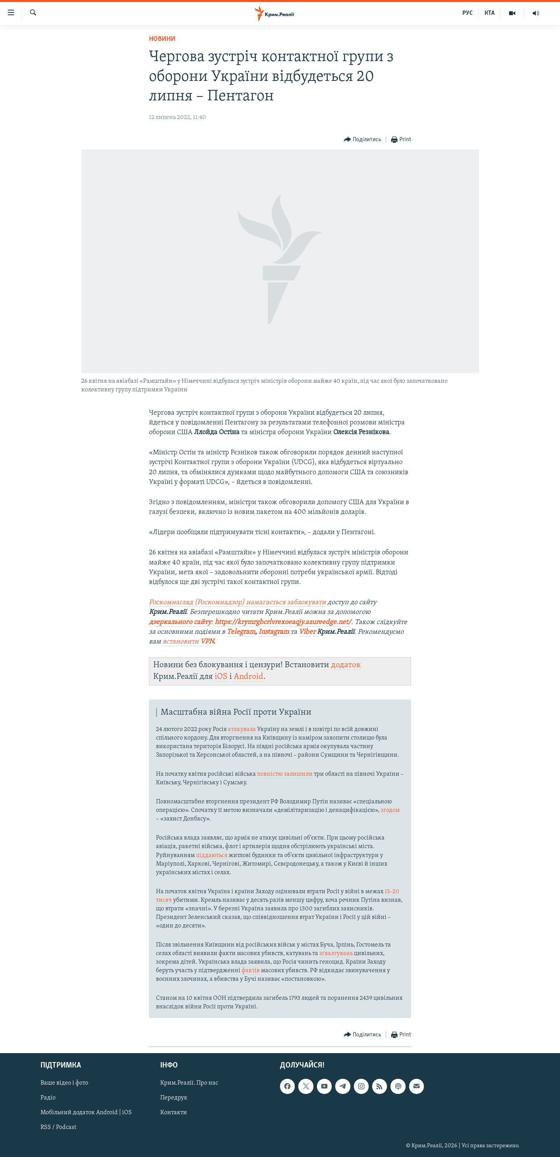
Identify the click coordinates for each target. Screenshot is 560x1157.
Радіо (48, 1098)
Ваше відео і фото (64, 1083)
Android (248, 677)
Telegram (241, 632)
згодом (390, 810)
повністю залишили (285, 774)
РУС (467, 13)
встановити (188, 641)
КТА (490, 13)
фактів (251, 971)
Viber (308, 632)
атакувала (242, 729)
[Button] (363, 140)
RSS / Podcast (58, 1128)
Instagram (274, 632)
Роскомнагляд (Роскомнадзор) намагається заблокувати (237, 602)
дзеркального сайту (180, 622)
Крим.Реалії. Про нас (189, 1083)
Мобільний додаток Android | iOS (86, 1113)
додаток (346, 665)
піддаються (212, 855)
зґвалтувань (336, 953)
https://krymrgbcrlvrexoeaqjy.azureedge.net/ (283, 622)
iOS (221, 677)
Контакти (173, 1113)
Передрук (173, 1098)
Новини (162, 39)
